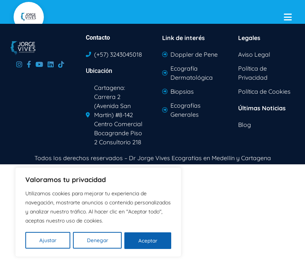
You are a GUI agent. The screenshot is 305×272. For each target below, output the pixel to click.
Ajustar (48, 240)
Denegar (97, 240)
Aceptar (148, 240)
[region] (98, 212)
